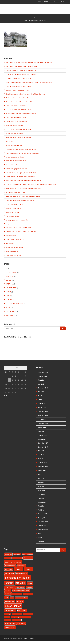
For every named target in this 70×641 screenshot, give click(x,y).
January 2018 (42, 439)
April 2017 (41, 459)
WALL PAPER (10, 315)
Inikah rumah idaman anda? (14, 133)
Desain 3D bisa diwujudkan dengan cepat (18, 129)
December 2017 (43, 443)
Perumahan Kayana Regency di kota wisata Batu (21, 173)
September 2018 (43, 423)
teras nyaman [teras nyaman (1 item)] (8, 620)
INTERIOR (9, 284)
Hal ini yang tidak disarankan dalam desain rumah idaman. (23, 180)
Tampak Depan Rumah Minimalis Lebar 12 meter (21, 113)
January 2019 (42, 407)
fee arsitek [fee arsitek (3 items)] (18, 569)
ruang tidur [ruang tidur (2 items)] (19, 601)
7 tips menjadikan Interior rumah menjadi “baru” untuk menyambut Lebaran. (29, 82)
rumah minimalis (11, 236)
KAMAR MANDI (11, 288)
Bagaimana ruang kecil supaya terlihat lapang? (20, 200)
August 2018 (42, 427)
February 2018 (42, 435)
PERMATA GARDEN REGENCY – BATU (18, 78)
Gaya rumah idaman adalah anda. (16, 106)
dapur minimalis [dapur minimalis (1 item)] (17, 554)
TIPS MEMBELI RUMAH (13, 212)
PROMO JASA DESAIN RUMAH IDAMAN (18, 110)
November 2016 (43, 466)
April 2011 (41, 510)
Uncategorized (10, 311)
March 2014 (41, 490)
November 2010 (43, 522)
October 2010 (42, 525)
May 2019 (41, 399)
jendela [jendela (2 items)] (30, 583)
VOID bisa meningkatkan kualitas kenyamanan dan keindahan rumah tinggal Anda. (31, 184)
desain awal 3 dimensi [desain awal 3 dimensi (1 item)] (17, 557)
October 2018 (42, 419)
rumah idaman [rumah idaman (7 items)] (13, 606)
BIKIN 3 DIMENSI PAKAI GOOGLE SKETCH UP (21, 232)
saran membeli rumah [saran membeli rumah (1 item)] (17, 614)
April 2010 (41, 541)
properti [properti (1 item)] (11, 597)
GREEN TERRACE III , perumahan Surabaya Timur (21, 70)
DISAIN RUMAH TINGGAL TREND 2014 (18, 228)
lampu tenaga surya (12, 224)
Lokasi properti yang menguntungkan (17, 220)
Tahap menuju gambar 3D (14, 145)
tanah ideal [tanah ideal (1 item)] (7, 617)
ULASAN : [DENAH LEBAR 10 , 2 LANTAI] (19, 90)
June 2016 (41, 474)
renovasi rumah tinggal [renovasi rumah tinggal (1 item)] (9, 601)
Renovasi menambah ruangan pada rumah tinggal (21, 149)
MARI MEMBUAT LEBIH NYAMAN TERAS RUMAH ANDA (23, 188)
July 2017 (41, 451)
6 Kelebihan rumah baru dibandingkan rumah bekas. (22, 66)
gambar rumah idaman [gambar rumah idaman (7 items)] (17, 577)
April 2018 (41, 431)
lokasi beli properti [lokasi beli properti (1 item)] (20, 587)
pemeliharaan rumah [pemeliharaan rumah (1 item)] (17, 593)
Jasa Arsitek (9, 141)
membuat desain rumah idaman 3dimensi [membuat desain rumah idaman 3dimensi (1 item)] (20, 590)
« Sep (6, 395)
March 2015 (41, 486)
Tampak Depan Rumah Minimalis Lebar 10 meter (21, 102)
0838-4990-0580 (45, 1)
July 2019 (41, 392)
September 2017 (43, 447)
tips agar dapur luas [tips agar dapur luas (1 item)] (17, 620)
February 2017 (42, 462)
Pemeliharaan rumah (12, 216)
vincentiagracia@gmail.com (60, 1)
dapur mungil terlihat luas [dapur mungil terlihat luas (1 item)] (27, 554)
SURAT (8, 307)
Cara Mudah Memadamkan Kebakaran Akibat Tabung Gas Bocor (25, 94)
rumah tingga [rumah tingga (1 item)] (7, 614)
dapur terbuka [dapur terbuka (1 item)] (8, 557)
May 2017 (41, 455)
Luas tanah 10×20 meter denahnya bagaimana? (20, 176)
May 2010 (41, 537)
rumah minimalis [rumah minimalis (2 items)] (10, 610)
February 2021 (42, 376)
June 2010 (41, 533)
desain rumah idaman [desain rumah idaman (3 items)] (13, 562)
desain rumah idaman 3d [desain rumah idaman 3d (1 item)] (10, 565)
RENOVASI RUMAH (12, 251)
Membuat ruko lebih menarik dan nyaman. (19, 137)
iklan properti (10, 243)
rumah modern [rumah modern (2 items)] (21, 610)
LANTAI (8, 292)
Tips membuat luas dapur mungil (16, 192)
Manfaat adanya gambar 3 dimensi (16, 169)
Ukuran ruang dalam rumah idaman (17, 121)
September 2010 (43, 529)
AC (7, 268)
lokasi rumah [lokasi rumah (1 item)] (7, 590)
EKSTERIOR (10, 276)
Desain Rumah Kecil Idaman (14, 204)
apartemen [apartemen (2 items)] (8, 554)
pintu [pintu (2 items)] (6, 597)
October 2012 (42, 494)
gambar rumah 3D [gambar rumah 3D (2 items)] (21, 573)
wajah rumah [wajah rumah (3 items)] (10, 627)
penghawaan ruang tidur (13, 255)
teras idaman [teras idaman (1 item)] (27, 617)
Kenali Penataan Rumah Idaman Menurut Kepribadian (22, 153)
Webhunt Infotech (28, 638)
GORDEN (9, 280)
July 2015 (41, 478)
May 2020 (41, 384)
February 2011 (42, 514)
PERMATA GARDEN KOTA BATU (16, 161)
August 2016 (42, 470)
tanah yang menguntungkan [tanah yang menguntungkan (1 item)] (17, 617)
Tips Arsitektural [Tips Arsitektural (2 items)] (10, 623)
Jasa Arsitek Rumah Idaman (14, 247)
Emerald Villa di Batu (12, 165)
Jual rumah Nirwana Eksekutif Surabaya (18, 98)
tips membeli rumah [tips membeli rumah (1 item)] (21, 623)
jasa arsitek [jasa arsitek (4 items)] (20, 583)
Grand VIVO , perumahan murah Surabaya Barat (21, 74)
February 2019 (42, 403)
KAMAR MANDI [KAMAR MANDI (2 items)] (10, 587)
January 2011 (42, 518)
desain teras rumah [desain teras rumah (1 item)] (21, 565)
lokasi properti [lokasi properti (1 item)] (29, 587)
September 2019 (43, 388)
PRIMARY (9, 300)
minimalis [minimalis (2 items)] (8, 594)
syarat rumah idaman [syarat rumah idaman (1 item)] (28, 614)
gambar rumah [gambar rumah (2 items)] (9, 573)
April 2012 (41, 498)
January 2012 (42, 502)
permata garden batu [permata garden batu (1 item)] (28, 593)
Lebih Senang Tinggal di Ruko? (15, 239)
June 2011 (41, 506)
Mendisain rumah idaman (13, 208)
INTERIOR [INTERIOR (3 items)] (9, 583)
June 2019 (41, 396)
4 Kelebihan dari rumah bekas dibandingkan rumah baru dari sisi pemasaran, (29, 62)
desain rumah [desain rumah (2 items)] (28, 558)
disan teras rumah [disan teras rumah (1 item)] (8, 569)
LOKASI (8, 296)
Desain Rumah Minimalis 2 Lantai (16, 117)
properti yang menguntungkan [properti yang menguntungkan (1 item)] (21, 597)
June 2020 (41, 380)
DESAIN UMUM (11, 272)
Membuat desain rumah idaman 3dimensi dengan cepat (23, 196)
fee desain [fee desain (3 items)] (28, 569)
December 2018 (43, 411)
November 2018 (43, 415)
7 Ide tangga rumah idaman (14, 125)
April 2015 (41, 482)
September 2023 (43, 372)
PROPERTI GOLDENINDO (14, 303)
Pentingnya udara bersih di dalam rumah (18, 86)
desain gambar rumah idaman (15, 157)
